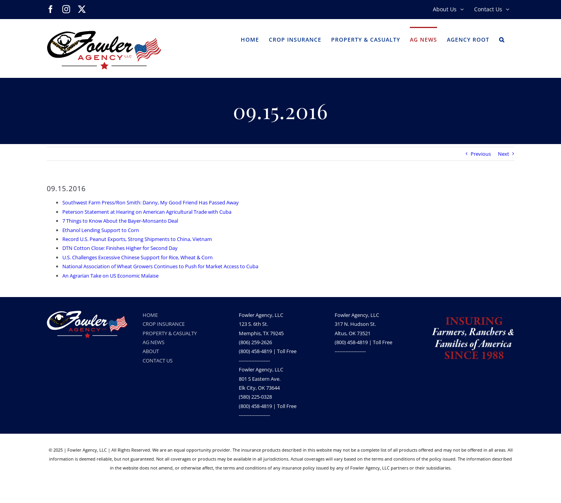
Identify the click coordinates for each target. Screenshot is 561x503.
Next (503, 153)
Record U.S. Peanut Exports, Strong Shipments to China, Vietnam (137, 239)
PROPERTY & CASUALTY (170, 333)
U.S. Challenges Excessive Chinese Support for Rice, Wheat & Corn (137, 257)
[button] (502, 39)
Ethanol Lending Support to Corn (100, 230)
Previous (481, 153)
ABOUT (151, 351)
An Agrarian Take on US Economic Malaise (110, 275)
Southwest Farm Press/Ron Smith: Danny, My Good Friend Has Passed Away (150, 202)
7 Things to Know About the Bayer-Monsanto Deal (120, 220)
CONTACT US (158, 360)
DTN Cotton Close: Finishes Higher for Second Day (120, 248)
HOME (150, 314)
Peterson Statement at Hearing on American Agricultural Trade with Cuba (146, 211)
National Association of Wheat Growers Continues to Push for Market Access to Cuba (160, 266)
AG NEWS (153, 342)
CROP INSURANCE (164, 323)
